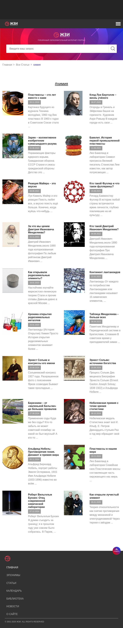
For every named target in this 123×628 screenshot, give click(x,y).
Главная (7, 64)
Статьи (11, 583)
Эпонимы (13, 575)
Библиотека (15, 598)
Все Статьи (22, 64)
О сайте (12, 614)
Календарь (14, 590)
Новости (12, 606)
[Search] (61, 49)
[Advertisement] (61, 10)
